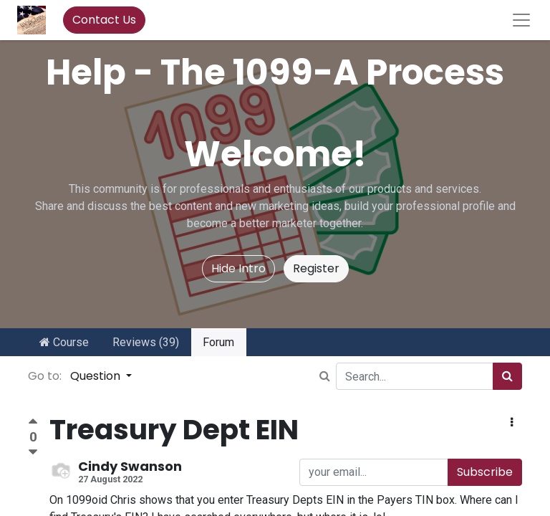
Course (64, 342)
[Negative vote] (33, 453)
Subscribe (485, 472)
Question (96, 376)
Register (316, 268)
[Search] (507, 376)
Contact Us (104, 19)
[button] (511, 423)
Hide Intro (238, 268)
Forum (218, 342)
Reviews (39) (145, 342)
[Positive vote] (33, 423)
